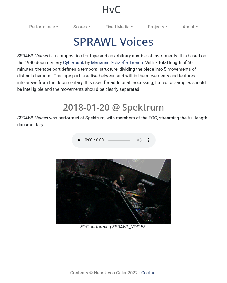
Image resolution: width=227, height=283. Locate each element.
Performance (42, 27)
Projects (156, 27)
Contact (149, 272)
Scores (80, 27)
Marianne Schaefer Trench (117, 62)
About (189, 27)
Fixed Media (118, 27)
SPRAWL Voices (113, 41)
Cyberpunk (73, 62)
